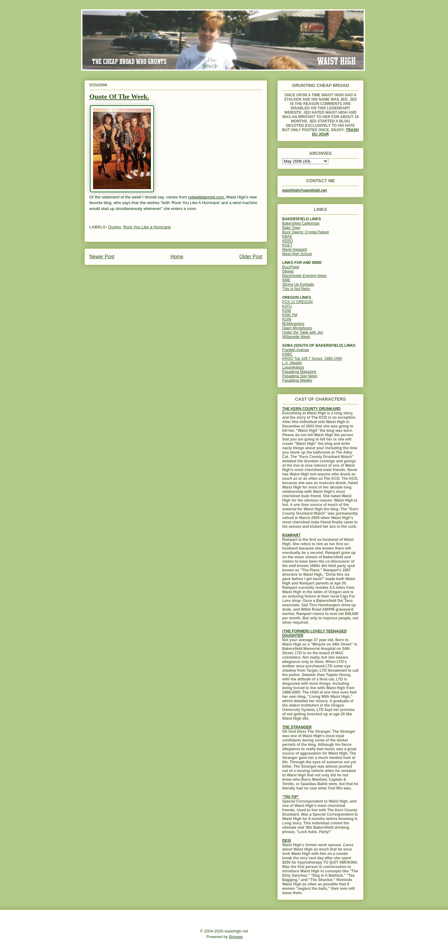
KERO (287, 241)
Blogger (236, 936)
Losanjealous (293, 367)
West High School (297, 254)
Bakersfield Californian (301, 223)
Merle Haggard (294, 249)
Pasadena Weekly (297, 380)
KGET (287, 245)
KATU (287, 306)
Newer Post (101, 256)
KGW (286, 310)
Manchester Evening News (304, 276)
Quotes (114, 227)
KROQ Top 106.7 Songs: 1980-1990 (312, 358)
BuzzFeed (290, 267)
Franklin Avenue (295, 350)
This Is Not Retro (296, 289)
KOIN (286, 319)
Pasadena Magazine (299, 372)
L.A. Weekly (292, 363)
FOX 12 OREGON (297, 302)
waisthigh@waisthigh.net (304, 190)
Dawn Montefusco (297, 328)
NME (286, 280)
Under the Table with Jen (302, 332)
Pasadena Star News (299, 376)
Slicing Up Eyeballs (298, 284)
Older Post (250, 256)
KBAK (287, 236)
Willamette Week (296, 337)
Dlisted (288, 271)
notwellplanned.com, (206, 197)
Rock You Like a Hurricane (147, 227)
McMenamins (293, 324)
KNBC (287, 354)
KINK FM (289, 315)
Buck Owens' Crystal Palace (305, 232)
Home (177, 256)
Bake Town (291, 228)
